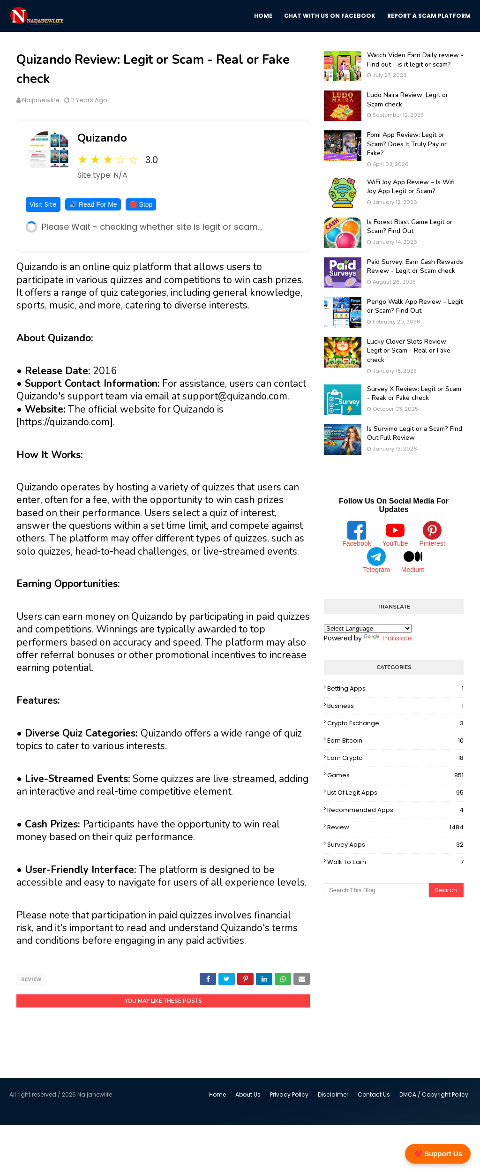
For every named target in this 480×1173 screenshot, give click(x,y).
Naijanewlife (41, 100)
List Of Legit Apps (395, 792)
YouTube (395, 534)
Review (31, 979)
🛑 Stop (141, 204)
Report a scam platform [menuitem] (429, 16)
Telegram (376, 560)
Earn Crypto (395, 758)
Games (395, 775)
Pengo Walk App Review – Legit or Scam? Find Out (415, 306)
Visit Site (43, 204)
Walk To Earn (395, 862)
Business (395, 706)
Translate (388, 638)
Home (217, 1094)
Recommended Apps (395, 810)
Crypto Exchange (395, 723)
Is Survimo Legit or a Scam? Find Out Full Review (414, 433)
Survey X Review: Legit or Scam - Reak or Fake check (414, 393)
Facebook (356, 534)
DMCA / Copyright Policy (433, 1094)
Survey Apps (395, 845)
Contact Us (374, 1094)
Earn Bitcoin (395, 740)
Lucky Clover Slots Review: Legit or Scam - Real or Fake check (408, 350)
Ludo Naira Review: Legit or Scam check (407, 99)
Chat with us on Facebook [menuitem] (329, 16)
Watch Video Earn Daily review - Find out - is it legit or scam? (415, 60)
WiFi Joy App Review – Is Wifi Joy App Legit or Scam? (411, 187)
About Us (248, 1094)
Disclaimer (333, 1094)
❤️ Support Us (437, 1154)
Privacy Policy (289, 1094)
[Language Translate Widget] (368, 628)
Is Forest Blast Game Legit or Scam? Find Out (409, 227)
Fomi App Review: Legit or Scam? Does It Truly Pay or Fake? (407, 144)
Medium (413, 560)
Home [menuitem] (263, 16)
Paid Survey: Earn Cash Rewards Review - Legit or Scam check (415, 266)
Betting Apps (395, 688)
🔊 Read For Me (93, 204)
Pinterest (432, 534)
